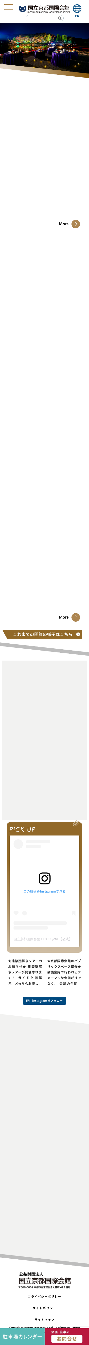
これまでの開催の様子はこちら (45, 634)
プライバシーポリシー (44, 1296)
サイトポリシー (44, 1308)
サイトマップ (44, 1319)
